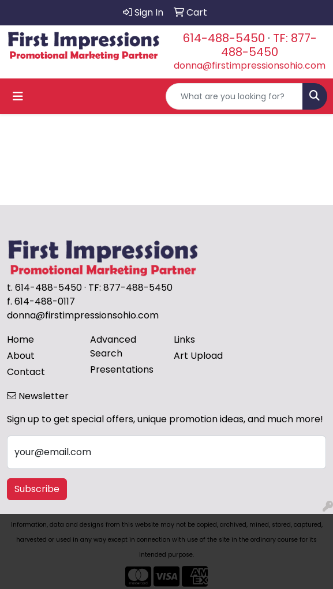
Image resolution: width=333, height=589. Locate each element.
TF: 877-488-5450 (269, 45)
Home (20, 339)
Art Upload (198, 355)
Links (184, 339)
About (21, 355)
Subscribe (36, 489)
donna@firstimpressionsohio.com (249, 65)
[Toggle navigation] (18, 96)
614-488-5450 (224, 38)
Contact (26, 371)
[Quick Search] (234, 96)
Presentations (122, 369)
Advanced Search (113, 346)
